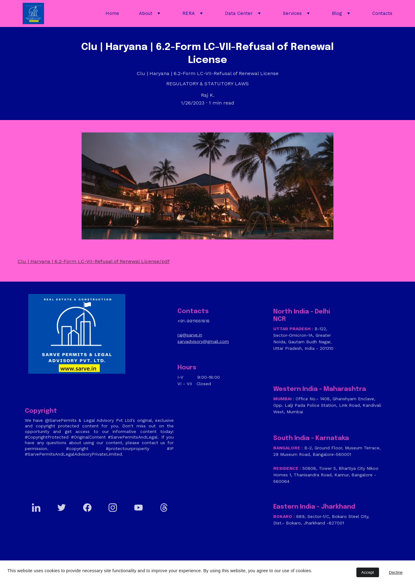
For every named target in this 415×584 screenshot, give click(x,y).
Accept (367, 572)
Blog (337, 13)
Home (112, 13)
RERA (188, 13)
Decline (396, 572)
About (145, 13)
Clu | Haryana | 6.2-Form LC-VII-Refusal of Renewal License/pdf (94, 262)
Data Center (239, 13)
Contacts (382, 13)
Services (292, 13)
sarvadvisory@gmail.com (203, 343)
